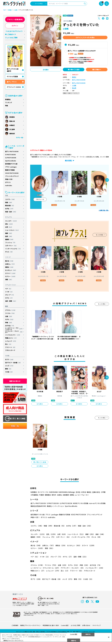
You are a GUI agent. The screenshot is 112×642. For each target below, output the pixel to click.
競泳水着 (10, 206)
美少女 (9, 261)
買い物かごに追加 (73, 69)
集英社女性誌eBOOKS (38, 506)
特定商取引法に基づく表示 (51, 625)
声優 (9, 323)
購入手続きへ (96, 69)
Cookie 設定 (65, 625)
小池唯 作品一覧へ (104, 210)
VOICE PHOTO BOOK (11, 173)
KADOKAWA (53, 492)
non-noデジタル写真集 (97, 503)
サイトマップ (96, 625)
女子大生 (10, 326)
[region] (56, 637)
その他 (9, 372)
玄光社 (78, 492)
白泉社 (59, 495)
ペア (8, 289)
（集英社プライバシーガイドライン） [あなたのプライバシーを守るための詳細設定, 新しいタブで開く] (13, 640)
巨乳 (9, 224)
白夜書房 (66, 495)
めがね (9, 209)
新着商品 (8, 99)
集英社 (74, 77)
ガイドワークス (43, 492)
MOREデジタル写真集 (80, 503)
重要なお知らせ (15, 381)
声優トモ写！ (9, 179)
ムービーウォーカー (82, 495)
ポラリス (8, 182)
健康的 (9, 239)
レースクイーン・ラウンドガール (14, 328)
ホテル (9, 298)
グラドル (10, 310)
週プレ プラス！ (12, 82)
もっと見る (99, 235)
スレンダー (11, 221)
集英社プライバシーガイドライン (30, 625)
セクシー (10, 276)
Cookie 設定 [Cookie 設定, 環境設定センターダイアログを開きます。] (73, 634)
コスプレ (10, 199)
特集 (6, 106)
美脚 (9, 233)
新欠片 (54, 495)
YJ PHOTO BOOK (10, 155)
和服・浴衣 (11, 212)
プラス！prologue (10, 167)
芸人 (8, 344)
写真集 (10, 10)
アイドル (10, 313)
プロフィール (40, 199)
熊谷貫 (74, 88)
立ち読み (46, 70)
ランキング (8, 103)
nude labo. (8, 185)
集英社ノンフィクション (55, 506)
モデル (9, 319)
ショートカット (12, 230)
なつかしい (11, 270)
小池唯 (15, 10)
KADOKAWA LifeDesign (67, 492)
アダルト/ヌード (10, 350)
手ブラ (9, 360)
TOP (4, 10)
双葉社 (72, 495)
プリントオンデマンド (12, 176)
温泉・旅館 (11, 301)
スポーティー (11, 246)
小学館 (103, 492)
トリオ (9, 292)
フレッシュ (10, 242)
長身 (9, 236)
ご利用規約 (14, 625)
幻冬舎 (83, 492)
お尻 (9, 227)
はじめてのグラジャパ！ (15, 31)
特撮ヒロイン (11, 338)
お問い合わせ (86, 625)
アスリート (10, 347)
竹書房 (41, 495)
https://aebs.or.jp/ (29, 615)
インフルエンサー (13, 335)
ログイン (15, 26)
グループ (10, 295)
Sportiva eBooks (10, 161)
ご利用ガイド (11, 34)
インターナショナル (13, 249)
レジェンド (11, 341)
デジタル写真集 (12, 76)
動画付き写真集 (10, 170)
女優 (9, 316)
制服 (9, 202)
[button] (107, 180)
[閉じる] (108, 637)
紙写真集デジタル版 (11, 164)
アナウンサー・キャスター (14, 331)
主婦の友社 (96, 492)
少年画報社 (34, 495)
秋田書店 (34, 492)
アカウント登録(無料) (15, 19)
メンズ (9, 366)
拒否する (88, 634)
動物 (8, 369)
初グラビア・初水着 (13, 363)
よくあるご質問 (12, 37)
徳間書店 (48, 495)
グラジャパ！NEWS (14, 87)
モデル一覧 (19, 138)
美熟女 (9, 267)
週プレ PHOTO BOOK (11, 151)
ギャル (9, 252)
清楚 (9, 279)
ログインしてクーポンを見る (85, 37)
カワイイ (10, 273)
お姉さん (10, 264)
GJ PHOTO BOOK (10, 158)
